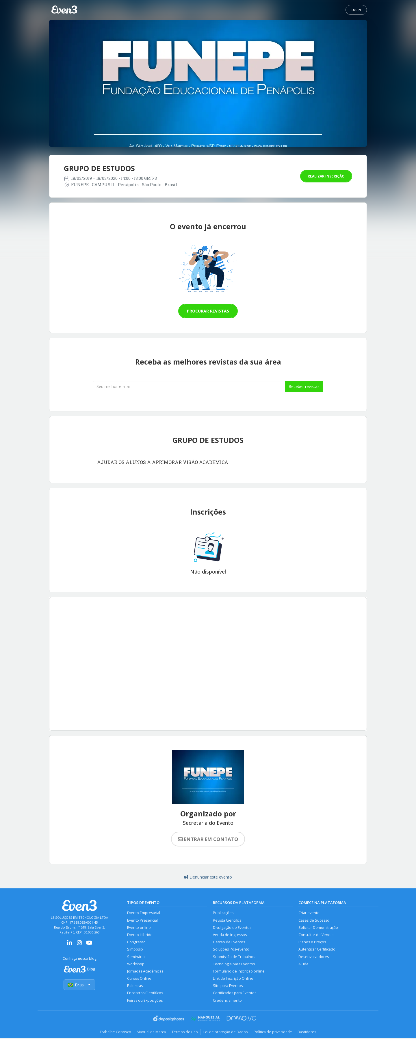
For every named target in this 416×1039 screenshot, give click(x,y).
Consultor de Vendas (316, 935)
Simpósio (135, 949)
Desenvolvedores (313, 957)
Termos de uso (184, 1033)
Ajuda (303, 964)
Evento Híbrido (140, 935)
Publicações (223, 912)
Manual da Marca (150, 1033)
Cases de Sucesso (313, 920)
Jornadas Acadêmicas (145, 971)
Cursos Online (139, 979)
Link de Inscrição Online (233, 979)
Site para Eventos (228, 986)
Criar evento (309, 912)
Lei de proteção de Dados (226, 1033)
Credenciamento (227, 1001)
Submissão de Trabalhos (234, 957)
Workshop (136, 964)
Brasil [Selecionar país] (79, 985)
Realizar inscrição (326, 176)
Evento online (139, 927)
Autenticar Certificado (316, 949)
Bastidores (308, 1033)
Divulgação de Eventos (232, 927)
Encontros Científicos (145, 994)
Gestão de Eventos (229, 942)
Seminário (136, 957)
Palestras (135, 986)
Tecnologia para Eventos (234, 964)
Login (356, 10)
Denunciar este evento (208, 877)
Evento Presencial (142, 920)
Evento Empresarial (143, 912)
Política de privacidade (273, 1033)
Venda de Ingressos (230, 935)
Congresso (136, 942)
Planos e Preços (312, 942)
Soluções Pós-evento (231, 949)
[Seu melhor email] (189, 386)
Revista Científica (227, 920)
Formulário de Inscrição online (239, 971)
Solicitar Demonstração (318, 927)
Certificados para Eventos (234, 994)
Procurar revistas (208, 311)
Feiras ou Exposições (145, 1001)
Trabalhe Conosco (114, 1033)
